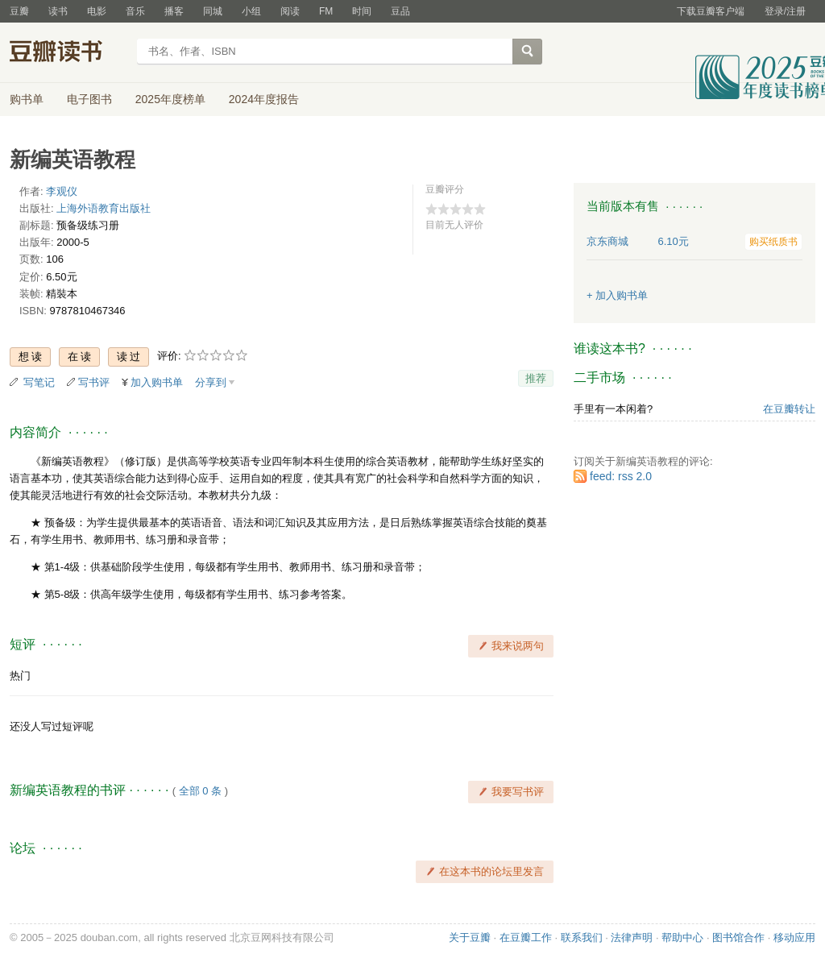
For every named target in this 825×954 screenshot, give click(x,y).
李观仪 (61, 191)
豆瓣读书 (68, 53)
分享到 (210, 382)
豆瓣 (19, 11)
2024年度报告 (264, 99)
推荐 (535, 378)
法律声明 (632, 937)
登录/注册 (785, 11)
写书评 (94, 382)
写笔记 (39, 382)
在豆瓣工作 (526, 937)
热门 (20, 676)
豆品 (400, 11)
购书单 (27, 99)
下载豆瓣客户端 (710, 11)
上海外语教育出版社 (103, 208)
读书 (58, 11)
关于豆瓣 (470, 937)
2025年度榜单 (170, 99)
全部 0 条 (200, 791)
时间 (361, 11)
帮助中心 (682, 937)
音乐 (135, 11)
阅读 (290, 11)
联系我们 (582, 937)
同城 (212, 11)
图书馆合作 (738, 937)
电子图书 (89, 99)
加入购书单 (157, 382)
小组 (251, 11)
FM (326, 11)
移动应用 (794, 937)
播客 (174, 11)
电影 (96, 11)
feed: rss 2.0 (621, 476)
